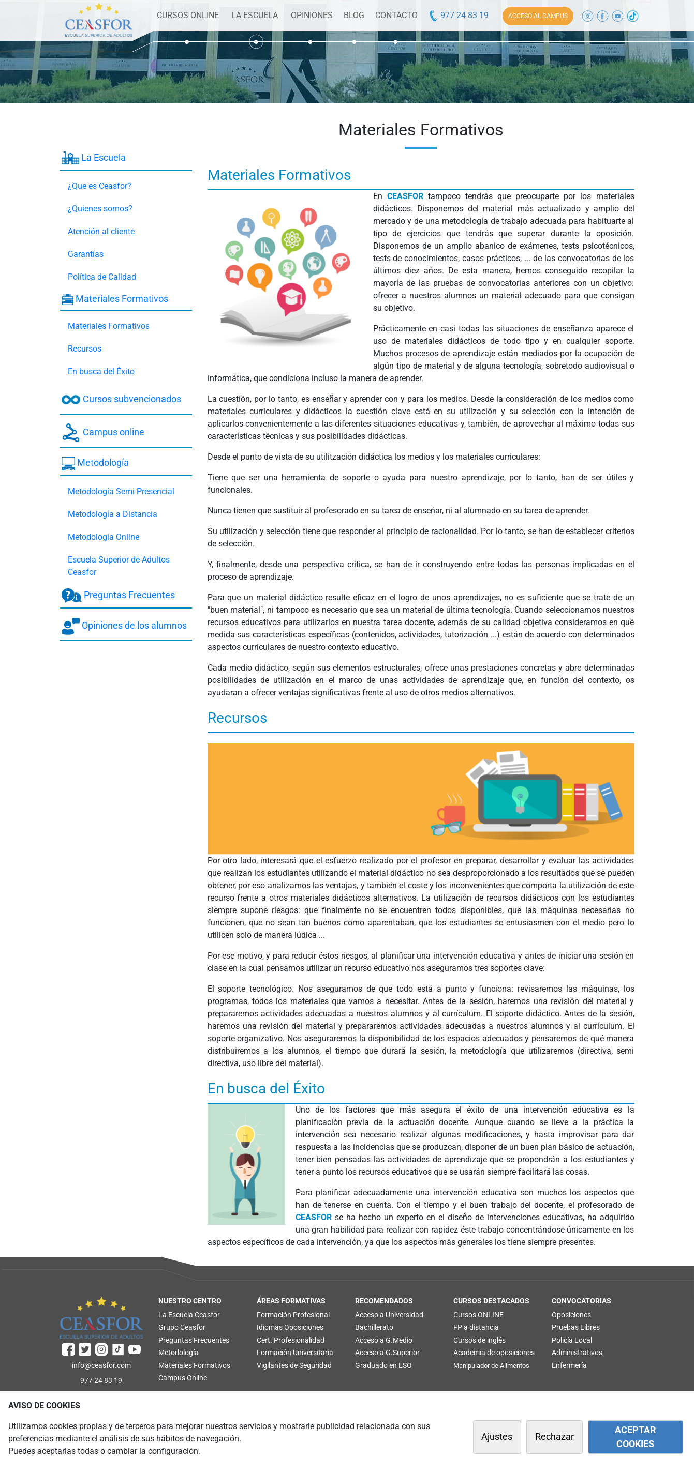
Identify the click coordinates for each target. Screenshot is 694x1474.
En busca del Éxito (101, 371)
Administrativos (577, 1352)
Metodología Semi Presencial (121, 491)
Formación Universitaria (295, 1352)
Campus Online (182, 1378)
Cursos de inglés (479, 1340)
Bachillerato (374, 1327)
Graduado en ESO (383, 1365)
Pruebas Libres (576, 1327)
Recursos (84, 349)
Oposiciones (303, 1327)
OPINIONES (312, 15)
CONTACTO (396, 15)
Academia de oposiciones (494, 1352)
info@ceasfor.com (101, 1365)
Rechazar (554, 1437)
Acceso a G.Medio (383, 1340)
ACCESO (538, 16)
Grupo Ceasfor (181, 1327)
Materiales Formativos (115, 299)
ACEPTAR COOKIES (635, 1437)
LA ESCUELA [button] (254, 15)
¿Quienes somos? (100, 209)
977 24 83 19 (458, 15)
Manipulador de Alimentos (491, 1366)
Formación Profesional (293, 1315)
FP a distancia (476, 1327)
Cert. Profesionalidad (290, 1340)
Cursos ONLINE (478, 1315)
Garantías (86, 254)
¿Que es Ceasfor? (99, 186)
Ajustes (496, 1437)
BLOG (354, 15)
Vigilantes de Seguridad (294, 1365)
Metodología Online (103, 537)
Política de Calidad (102, 277)
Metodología (95, 463)
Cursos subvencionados (121, 399)
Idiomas (270, 1327)
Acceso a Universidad (389, 1315)
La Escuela (94, 158)
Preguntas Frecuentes (118, 595)
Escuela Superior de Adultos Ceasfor (119, 566)
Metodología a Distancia (112, 514)
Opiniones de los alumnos (124, 626)
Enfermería (569, 1365)
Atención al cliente (101, 231)
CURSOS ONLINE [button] (188, 15)
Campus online (103, 432)
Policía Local (572, 1340)
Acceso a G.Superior (387, 1352)
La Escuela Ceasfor (189, 1315)
